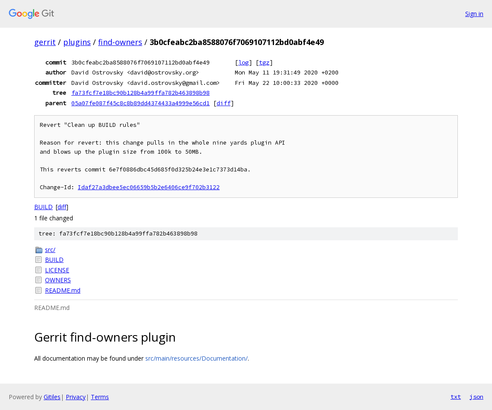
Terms (100, 397)
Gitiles (52, 397)
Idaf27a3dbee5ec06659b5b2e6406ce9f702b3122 (149, 187)
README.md (62, 290)
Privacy (76, 397)
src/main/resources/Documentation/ (196, 358)
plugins (77, 42)
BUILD (43, 207)
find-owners (120, 42)
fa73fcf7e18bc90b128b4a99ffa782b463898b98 (140, 93)
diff (223, 103)
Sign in (474, 14)
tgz (264, 62)
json (476, 396)
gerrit (45, 42)
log (243, 62)
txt (455, 396)
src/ (50, 249)
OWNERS (58, 280)
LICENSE (57, 270)
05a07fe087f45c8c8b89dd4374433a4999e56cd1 (140, 103)
